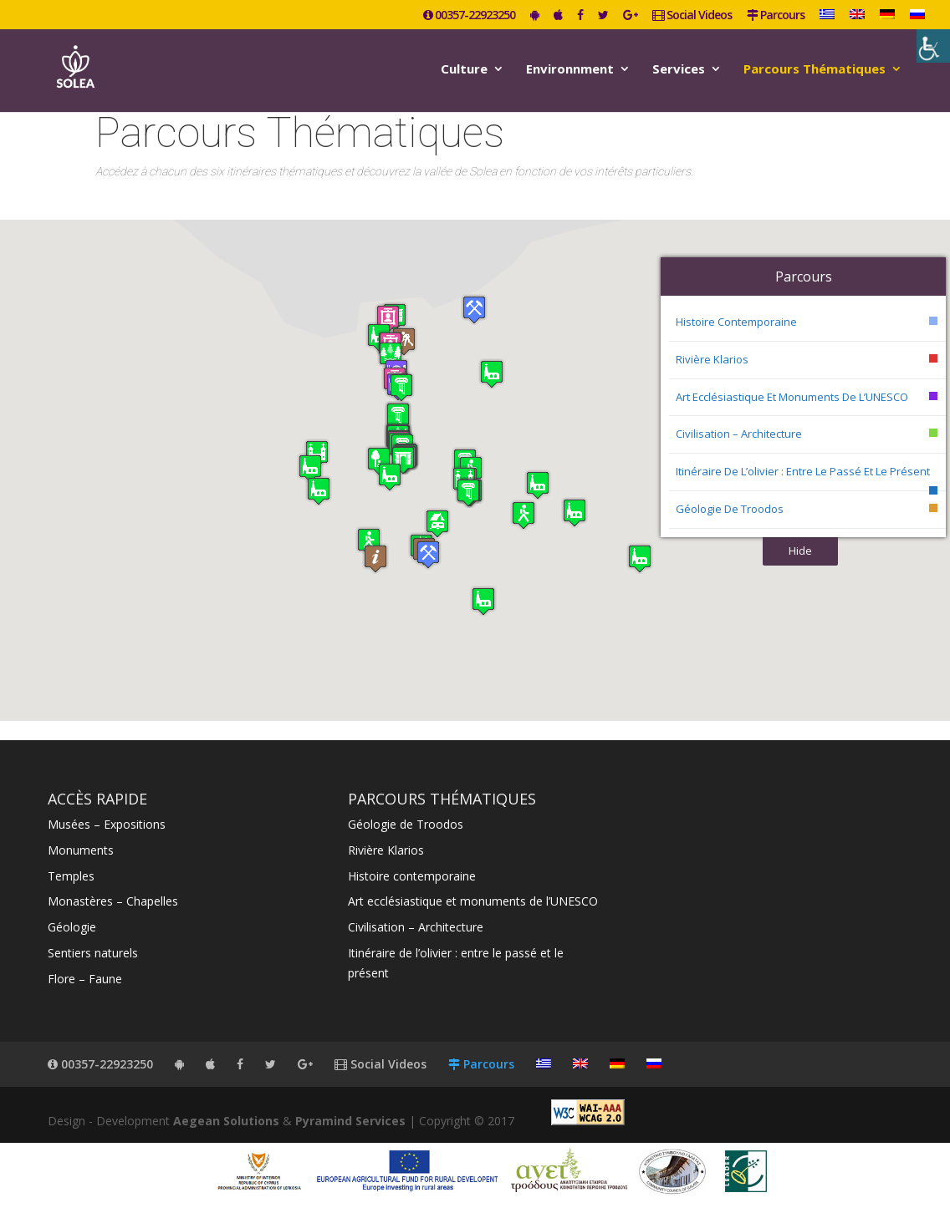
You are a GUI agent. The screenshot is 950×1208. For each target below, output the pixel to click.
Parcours (775, 16)
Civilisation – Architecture (739, 433)
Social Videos (692, 16)
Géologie (72, 927)
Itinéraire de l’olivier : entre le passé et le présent (803, 471)
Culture (464, 70)
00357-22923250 (469, 16)
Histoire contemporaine (736, 321)
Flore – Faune (85, 979)
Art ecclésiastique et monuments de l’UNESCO (792, 396)
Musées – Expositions (107, 824)
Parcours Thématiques (814, 70)
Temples (71, 876)
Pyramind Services (350, 1121)
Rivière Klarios (712, 359)
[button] (310, 468)
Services (678, 70)
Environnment (570, 70)
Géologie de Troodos (730, 508)
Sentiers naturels (93, 953)
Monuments (81, 850)
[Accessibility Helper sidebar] (933, 46)
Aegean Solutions (226, 1121)
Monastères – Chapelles (113, 901)
